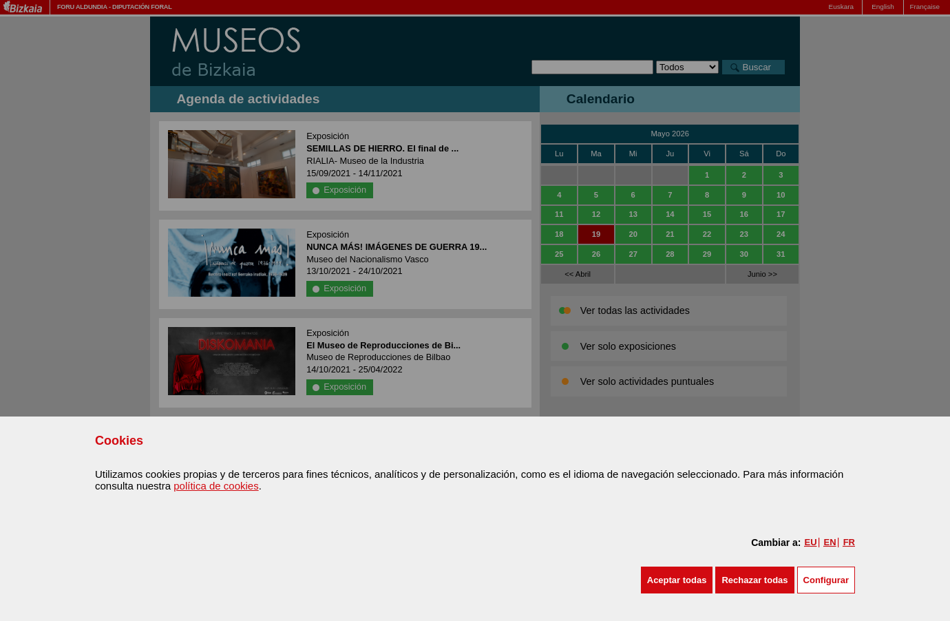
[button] (677, 580)
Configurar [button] (826, 580)
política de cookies (215, 486)
